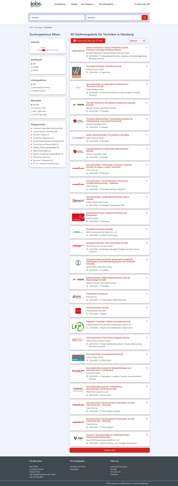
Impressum (115, 483)
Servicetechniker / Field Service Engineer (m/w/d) (107, 337)
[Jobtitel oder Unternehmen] (57, 17)
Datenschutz (126, 483)
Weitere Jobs (109, 450)
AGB (108, 483)
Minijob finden (34, 472)
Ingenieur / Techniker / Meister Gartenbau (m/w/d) (108, 321)
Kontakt (114, 469)
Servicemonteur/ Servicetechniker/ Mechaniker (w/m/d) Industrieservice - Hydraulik (110, 404)
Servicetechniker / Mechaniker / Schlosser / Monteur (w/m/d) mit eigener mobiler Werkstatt (109, 166)
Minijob (74, 4)
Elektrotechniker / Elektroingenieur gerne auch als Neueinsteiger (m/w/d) (108, 278)
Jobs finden (33, 467)
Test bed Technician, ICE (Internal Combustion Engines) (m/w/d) (110, 104)
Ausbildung (61, 4)
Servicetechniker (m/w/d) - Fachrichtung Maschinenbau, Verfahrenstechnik (104, 387)
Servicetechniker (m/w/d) (97, 307)
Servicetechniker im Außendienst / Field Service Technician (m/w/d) (107, 85)
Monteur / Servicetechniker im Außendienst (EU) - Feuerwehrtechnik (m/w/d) (108, 436)
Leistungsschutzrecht (119, 467)
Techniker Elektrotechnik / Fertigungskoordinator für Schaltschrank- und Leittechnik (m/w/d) (109, 120)
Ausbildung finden (36, 469)
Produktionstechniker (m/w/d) (99, 229)
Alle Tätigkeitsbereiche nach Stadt (42, 474)
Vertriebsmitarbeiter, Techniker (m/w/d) (103, 66)
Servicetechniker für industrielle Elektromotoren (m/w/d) (107, 150)
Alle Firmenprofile (36, 477)
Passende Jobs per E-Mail (88, 40)
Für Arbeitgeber (107, 4)
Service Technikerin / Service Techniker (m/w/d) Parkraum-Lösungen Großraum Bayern (107, 48)
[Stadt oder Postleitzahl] (113, 17)
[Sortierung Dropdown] (144, 41)
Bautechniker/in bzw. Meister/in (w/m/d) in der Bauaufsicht (106, 214)
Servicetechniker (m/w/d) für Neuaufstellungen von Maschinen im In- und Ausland (108, 369)
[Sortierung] (135, 41)
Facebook (114, 474)
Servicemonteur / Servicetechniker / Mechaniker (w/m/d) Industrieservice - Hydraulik (107, 182)
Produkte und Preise (78, 467)
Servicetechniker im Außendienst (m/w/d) (104, 354)
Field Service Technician (96, 293)
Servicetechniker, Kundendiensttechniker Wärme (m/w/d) (107, 198)
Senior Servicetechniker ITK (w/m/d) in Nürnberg (107, 135)
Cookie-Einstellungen (140, 483)
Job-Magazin (88, 4)
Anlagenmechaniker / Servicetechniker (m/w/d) (107, 243)
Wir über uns (116, 472)
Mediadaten (74, 469)
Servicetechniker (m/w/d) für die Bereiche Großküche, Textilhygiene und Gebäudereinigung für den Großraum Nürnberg (110, 261)
